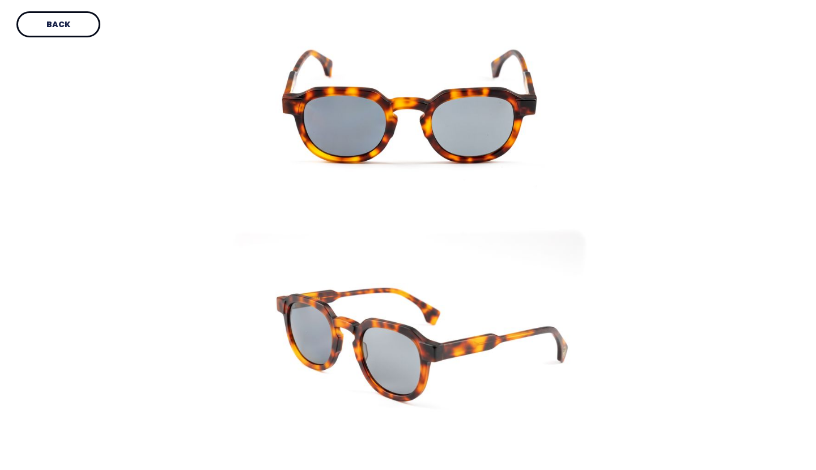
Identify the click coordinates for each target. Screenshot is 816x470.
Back (58, 24)
